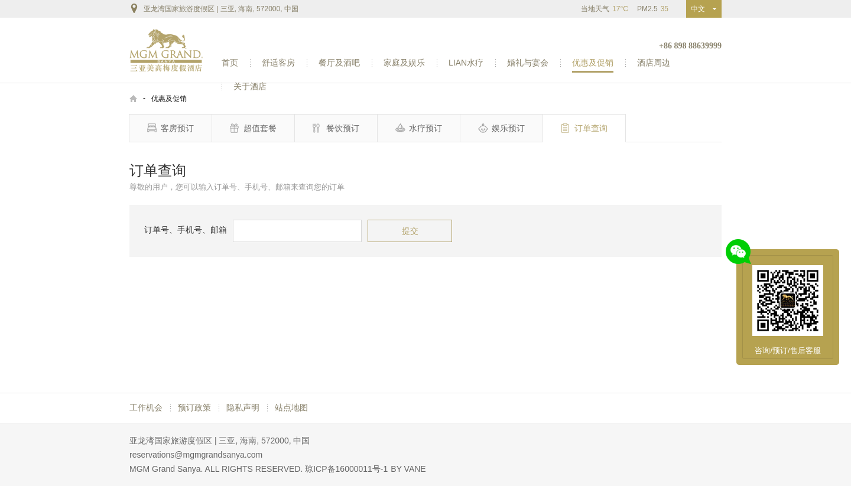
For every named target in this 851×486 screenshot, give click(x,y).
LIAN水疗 (466, 62)
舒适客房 (278, 62)
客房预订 (170, 128)
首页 (230, 62)
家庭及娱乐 (404, 62)
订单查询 (584, 128)
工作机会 (146, 407)
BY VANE (408, 469)
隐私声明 (242, 407)
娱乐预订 (501, 128)
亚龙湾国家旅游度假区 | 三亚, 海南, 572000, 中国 (213, 8)
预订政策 (194, 407)
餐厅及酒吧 (339, 62)
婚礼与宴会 (527, 62)
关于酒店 (250, 86)
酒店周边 (653, 62)
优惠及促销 (592, 62)
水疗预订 (418, 128)
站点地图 (291, 407)
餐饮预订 (336, 128)
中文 (700, 9)
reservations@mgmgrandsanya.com (195, 454)
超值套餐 (253, 128)
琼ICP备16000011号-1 (346, 469)
